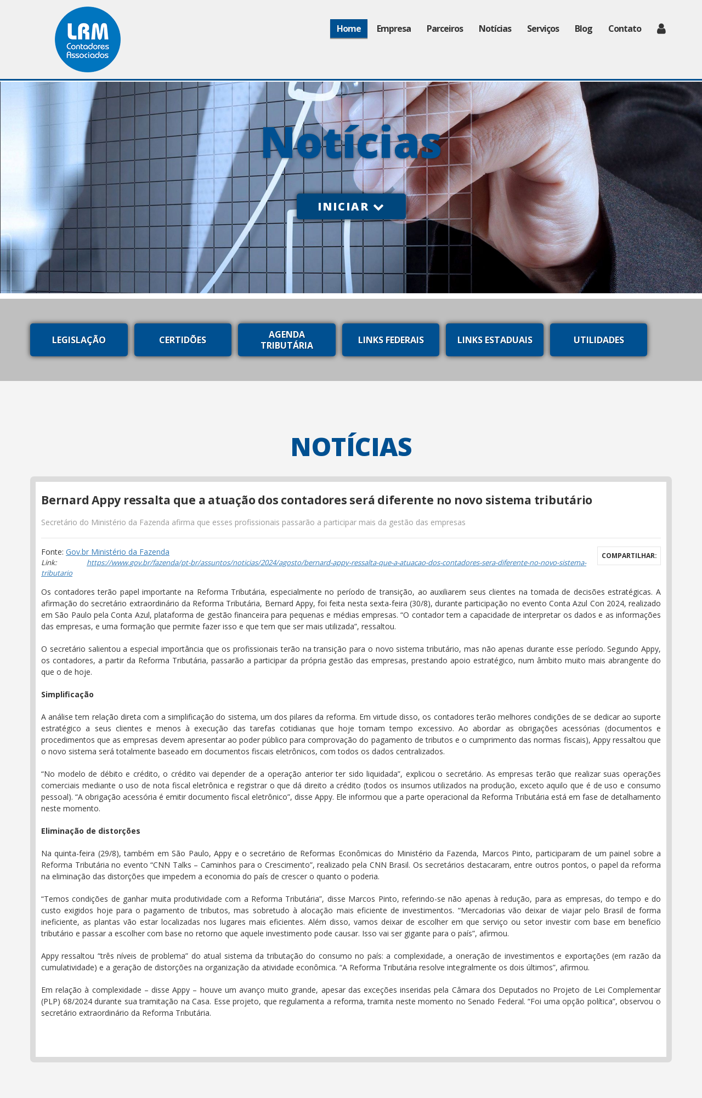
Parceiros (445, 28)
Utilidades (599, 340)
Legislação (79, 340)
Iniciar (351, 206)
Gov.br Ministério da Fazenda (117, 552)
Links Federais (391, 340)
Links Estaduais (495, 340)
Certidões (182, 340)
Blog (583, 28)
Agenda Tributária (287, 339)
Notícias (495, 28)
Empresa (394, 28)
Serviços (543, 28)
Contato (624, 28)
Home (349, 28)
